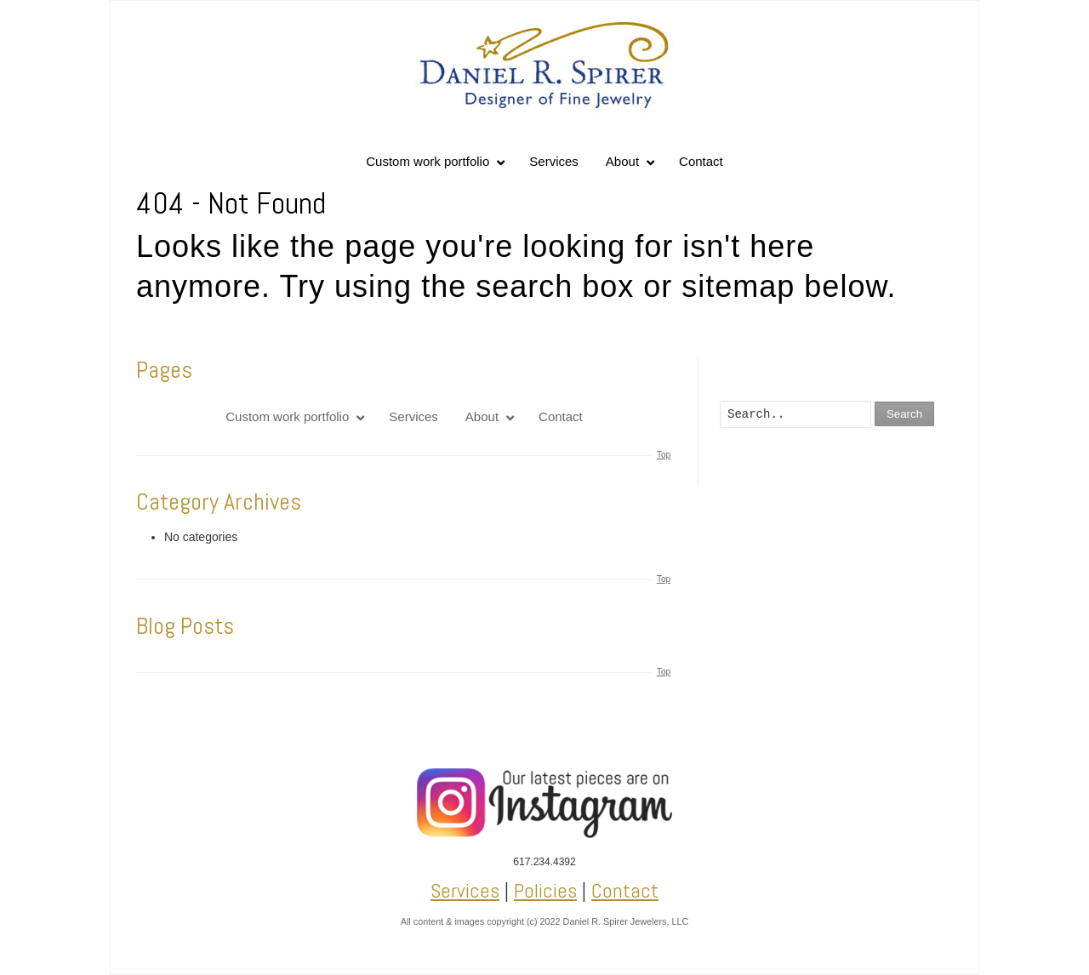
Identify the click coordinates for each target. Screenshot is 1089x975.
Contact (625, 890)
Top (663, 454)
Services (464, 890)
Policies (545, 890)
